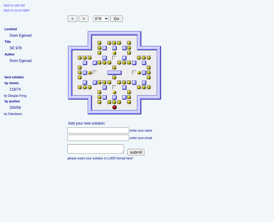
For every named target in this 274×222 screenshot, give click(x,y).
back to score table (17, 10)
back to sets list (14, 5)
